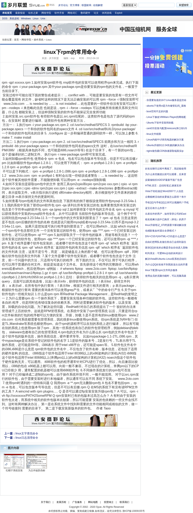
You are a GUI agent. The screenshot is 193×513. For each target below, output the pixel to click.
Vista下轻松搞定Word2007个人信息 (164, 191)
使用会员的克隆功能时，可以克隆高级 (165, 275)
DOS (4, 18)
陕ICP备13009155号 (134, 511)
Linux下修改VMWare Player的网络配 (166, 117)
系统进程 (14, 18)
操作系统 (38, 39)
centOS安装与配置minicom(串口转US (167, 128)
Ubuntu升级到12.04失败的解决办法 (166, 145)
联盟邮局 (86, 5)
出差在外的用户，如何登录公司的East (165, 213)
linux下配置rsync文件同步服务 (161, 270)
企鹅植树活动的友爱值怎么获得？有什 (165, 196)
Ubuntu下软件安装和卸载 (160, 122)
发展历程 (61, 502)
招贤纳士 (109, 502)
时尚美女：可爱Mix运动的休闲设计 (164, 253)
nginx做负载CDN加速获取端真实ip (165, 151)
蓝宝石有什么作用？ (156, 208)
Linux (36, 18)
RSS (51, 5)
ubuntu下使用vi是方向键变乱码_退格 (166, 105)
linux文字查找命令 (26, 433)
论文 (96, 12)
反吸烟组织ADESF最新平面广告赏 (163, 180)
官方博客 (75, 5)
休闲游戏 (107, 12)
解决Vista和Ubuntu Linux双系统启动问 (165, 259)
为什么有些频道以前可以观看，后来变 (165, 174)
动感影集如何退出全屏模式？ (161, 230)
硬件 (63, 336)
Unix (43, 18)
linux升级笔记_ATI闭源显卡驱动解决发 (165, 225)
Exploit (118, 12)
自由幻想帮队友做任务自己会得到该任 (165, 242)
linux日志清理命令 (26, 437)
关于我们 (45, 502)
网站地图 (93, 502)
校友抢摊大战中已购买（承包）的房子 (165, 219)
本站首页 (7, 12)
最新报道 (20, 12)
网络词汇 (72, 12)
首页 (16, 39)
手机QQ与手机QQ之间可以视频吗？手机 (167, 202)
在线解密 (98, 5)
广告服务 (77, 502)
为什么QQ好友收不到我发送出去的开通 (166, 264)
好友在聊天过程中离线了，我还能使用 (165, 168)
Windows (26, 18)
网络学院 (46, 12)
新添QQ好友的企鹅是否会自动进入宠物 (166, 247)
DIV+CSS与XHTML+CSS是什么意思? (165, 236)
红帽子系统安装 (14, 470)
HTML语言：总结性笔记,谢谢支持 (163, 185)
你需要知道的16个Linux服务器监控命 (166, 100)
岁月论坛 (63, 5)
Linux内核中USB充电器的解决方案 (165, 139)
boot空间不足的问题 (157, 111)
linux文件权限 (154, 134)
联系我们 (124, 502)
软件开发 (59, 12)
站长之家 (33, 12)
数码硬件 (85, 12)
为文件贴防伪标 (36, 470)
